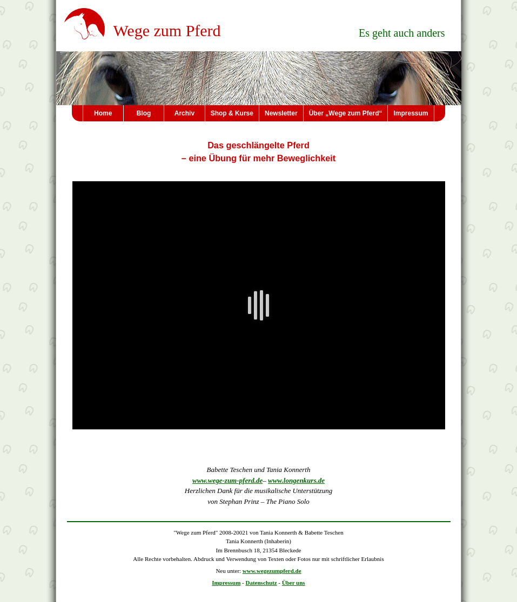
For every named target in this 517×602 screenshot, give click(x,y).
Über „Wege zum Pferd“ (345, 113)
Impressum (410, 113)
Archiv (184, 113)
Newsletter (281, 113)
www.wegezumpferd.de (272, 570)
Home (103, 113)
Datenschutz (261, 582)
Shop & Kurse (232, 113)
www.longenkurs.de (296, 480)
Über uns (293, 582)
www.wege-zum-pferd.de (227, 480)
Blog (144, 113)
